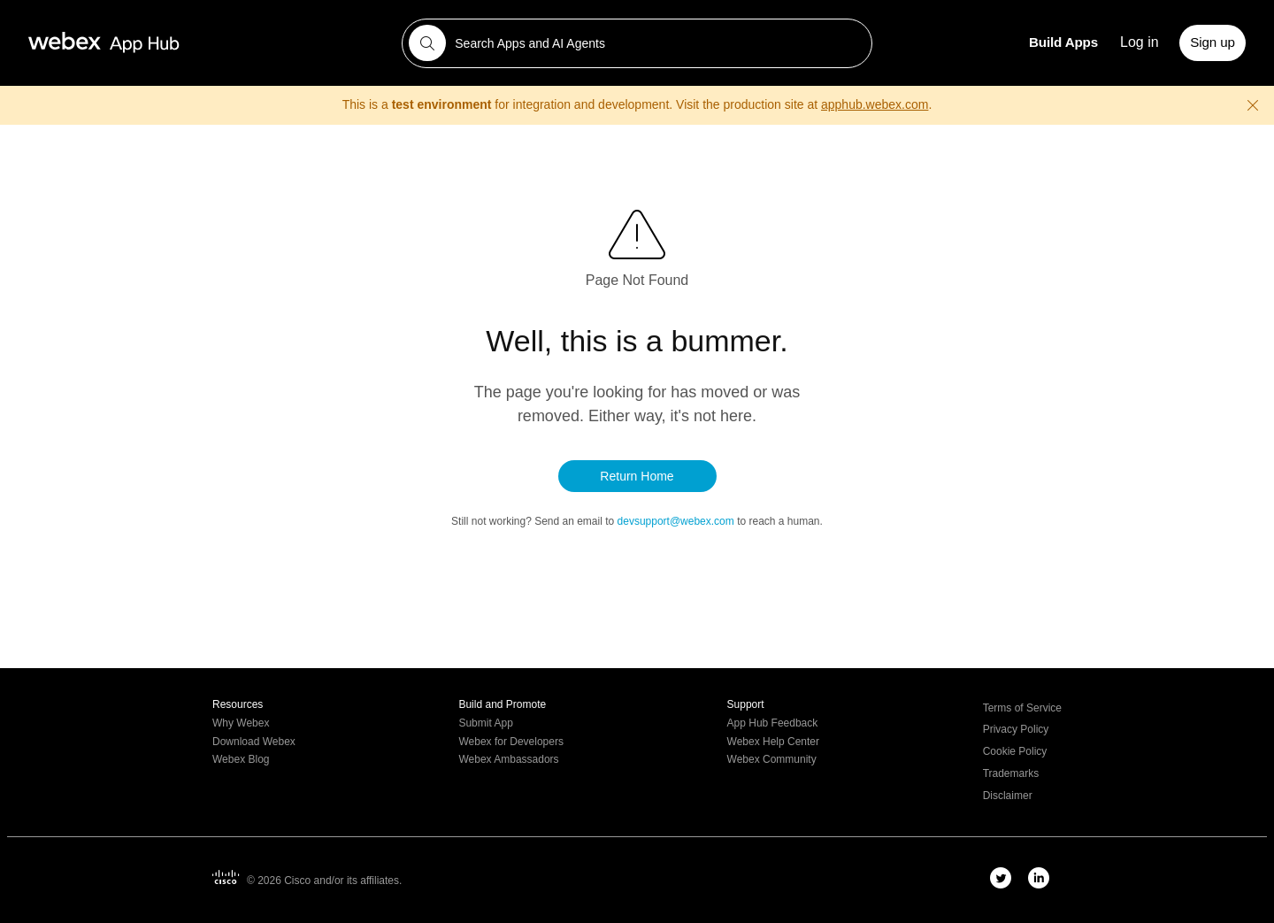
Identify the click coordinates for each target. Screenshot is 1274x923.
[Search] (427, 43)
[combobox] (637, 43)
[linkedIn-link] (1038, 877)
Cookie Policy (1015, 752)
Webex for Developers (511, 742)
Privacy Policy (1016, 729)
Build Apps (1063, 42)
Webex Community (772, 759)
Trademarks (1011, 774)
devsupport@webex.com (678, 521)
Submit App (485, 723)
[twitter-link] (1000, 877)
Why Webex (240, 723)
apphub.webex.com (874, 104)
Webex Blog (240, 759)
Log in (1139, 42)
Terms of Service (1022, 708)
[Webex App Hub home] (204, 42)
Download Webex (253, 742)
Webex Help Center (773, 742)
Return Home (636, 476)
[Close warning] (1253, 105)
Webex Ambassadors (508, 759)
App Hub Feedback (772, 723)
